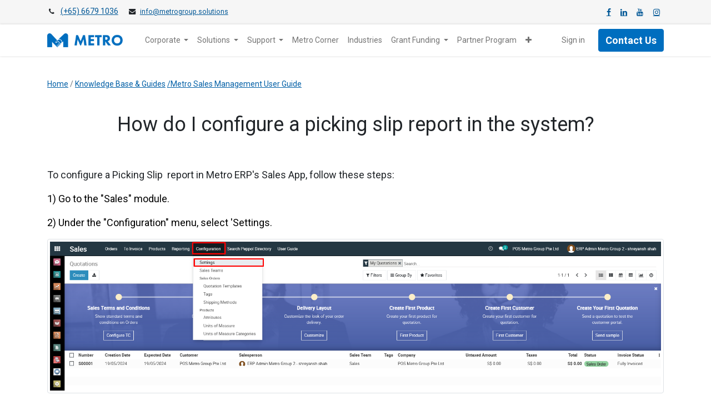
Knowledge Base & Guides (120, 83)
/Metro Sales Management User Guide (234, 83)
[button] (528, 40)
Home (57, 83)
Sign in (573, 40)
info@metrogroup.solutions (184, 12)
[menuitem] (315, 40)
